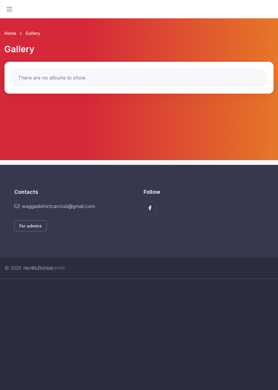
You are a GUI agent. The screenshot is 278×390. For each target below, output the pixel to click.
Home (10, 33)
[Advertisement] (139, 334)
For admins (30, 225)
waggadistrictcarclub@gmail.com (54, 206)
